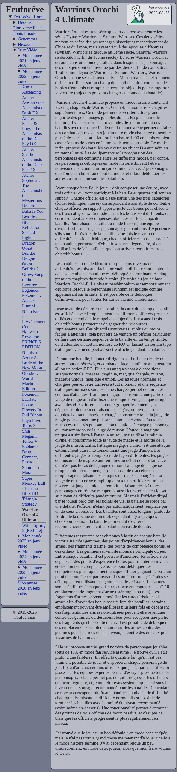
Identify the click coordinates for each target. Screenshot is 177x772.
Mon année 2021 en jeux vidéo (30, 60)
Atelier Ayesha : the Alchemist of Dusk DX (33, 105)
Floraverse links (27, 27)
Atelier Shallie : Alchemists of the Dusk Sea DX (32, 159)
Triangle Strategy (29, 501)
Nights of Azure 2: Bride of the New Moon (32, 360)
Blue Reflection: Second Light (31, 230)
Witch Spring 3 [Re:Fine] (33, 528)
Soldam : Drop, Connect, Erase (30, 454)
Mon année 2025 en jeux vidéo (30, 572)
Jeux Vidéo (27, 50)
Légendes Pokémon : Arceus (31, 295)
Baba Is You (32, 211)
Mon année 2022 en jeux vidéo (30, 76)
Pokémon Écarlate (30, 397)
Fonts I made (24, 33)
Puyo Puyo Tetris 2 (31, 423)
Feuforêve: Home (28, 16)
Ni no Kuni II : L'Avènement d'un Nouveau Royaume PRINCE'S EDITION (33, 329)
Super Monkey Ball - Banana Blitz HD (33, 486)
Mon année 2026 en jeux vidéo (29, 588)
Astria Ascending (31, 89)
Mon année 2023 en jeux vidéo (30, 540)
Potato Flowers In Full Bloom (32, 409)
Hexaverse (27, 44)
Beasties (29, 216)
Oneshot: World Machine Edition (30, 381)
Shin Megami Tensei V (30, 436)
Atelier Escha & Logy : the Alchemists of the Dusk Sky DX (32, 131)
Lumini (28, 305)
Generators (27, 38)
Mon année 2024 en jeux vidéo (30, 556)
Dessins (25, 22)
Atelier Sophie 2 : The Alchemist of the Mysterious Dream (33, 190)
